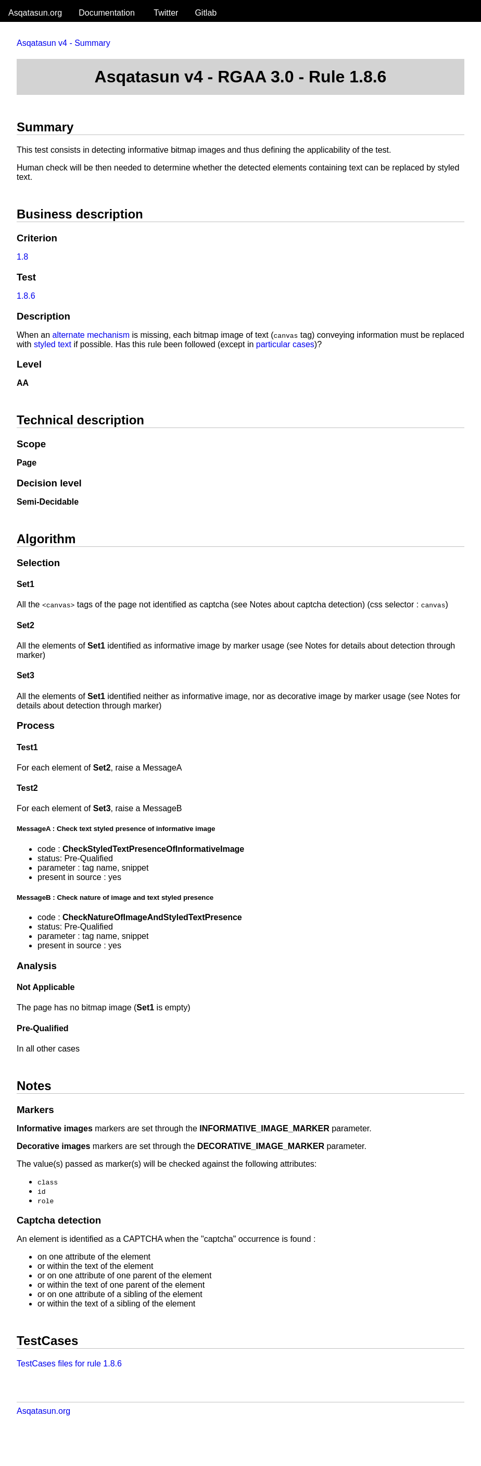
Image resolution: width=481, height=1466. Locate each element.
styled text (52, 344)
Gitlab (206, 12)
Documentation (107, 12)
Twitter (166, 12)
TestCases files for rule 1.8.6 (69, 1363)
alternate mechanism (91, 335)
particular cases (285, 344)
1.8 (22, 256)
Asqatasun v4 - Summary (63, 43)
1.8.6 (26, 295)
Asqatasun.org (35, 12)
